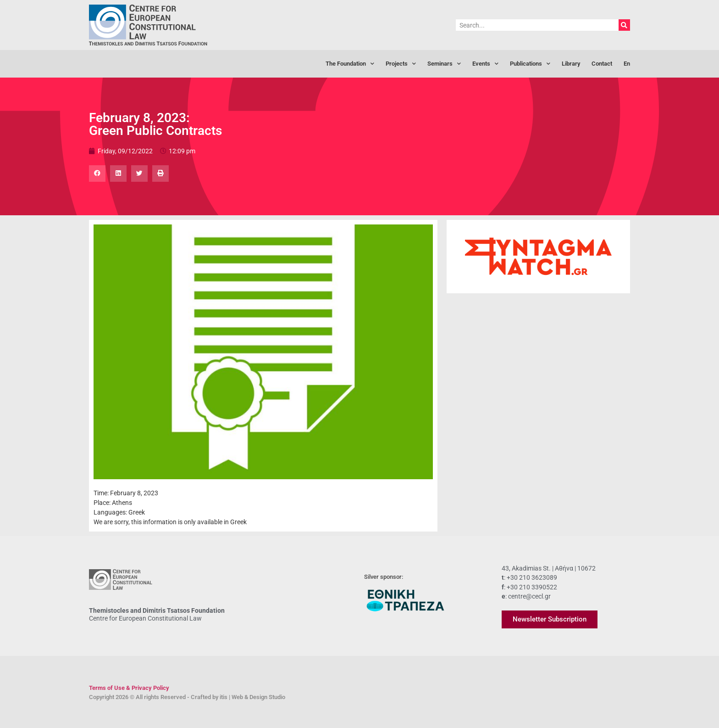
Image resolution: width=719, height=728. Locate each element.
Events (485, 64)
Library (571, 63)
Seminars (444, 64)
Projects (401, 64)
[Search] (624, 25)
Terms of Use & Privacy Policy (129, 687)
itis (223, 697)
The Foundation (350, 64)
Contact (602, 63)
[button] (97, 173)
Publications (530, 64)
